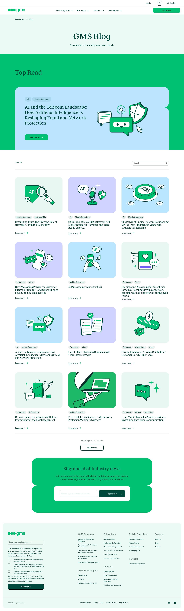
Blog (31, 19)
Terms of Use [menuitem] (98, 603)
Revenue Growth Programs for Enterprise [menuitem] (87, 546)
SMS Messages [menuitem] (109, 571)
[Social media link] (169, 602)
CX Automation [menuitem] (109, 539)
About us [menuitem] (158, 539)
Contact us (166, 10)
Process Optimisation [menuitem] (111, 558)
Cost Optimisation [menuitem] (110, 555)
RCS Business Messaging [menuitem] (112, 585)
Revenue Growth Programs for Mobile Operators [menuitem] (87, 552)
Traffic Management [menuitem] (136, 547)
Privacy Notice (34, 564)
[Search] (159, 3)
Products (83, 10)
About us (99, 10)
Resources (115, 10)
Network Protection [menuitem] (136, 539)
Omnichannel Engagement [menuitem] (113, 547)
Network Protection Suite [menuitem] (87, 583)
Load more (92, 447)
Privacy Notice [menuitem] (85, 603)
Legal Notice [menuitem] (123, 603)
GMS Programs (64, 10)
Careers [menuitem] (157, 547)
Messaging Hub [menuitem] (134, 551)
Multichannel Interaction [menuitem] (112, 543)
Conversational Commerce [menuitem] (113, 551)
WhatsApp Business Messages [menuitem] (111, 580)
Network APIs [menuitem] (134, 543)
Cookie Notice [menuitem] (111, 603)
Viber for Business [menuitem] (110, 575)
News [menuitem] (156, 543)
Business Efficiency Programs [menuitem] (88, 562)
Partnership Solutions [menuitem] (137, 564)
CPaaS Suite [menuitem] (82, 575)
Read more (36, 137)
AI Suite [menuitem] (81, 579)
